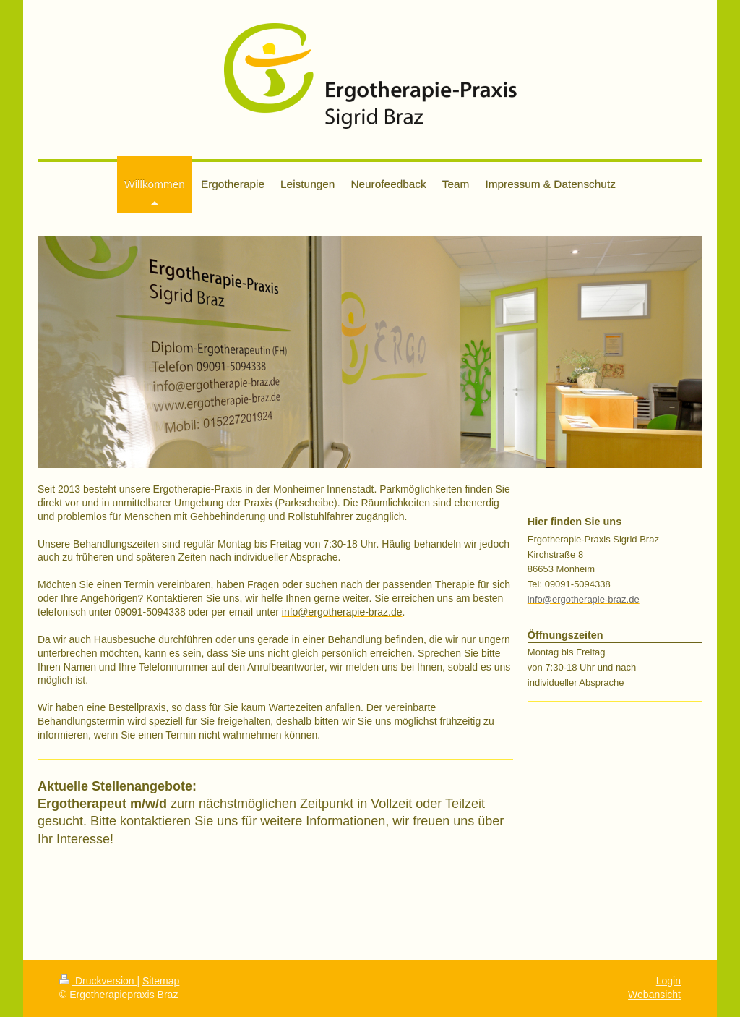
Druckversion (98, 981)
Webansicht (654, 994)
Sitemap (160, 981)
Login (668, 981)
